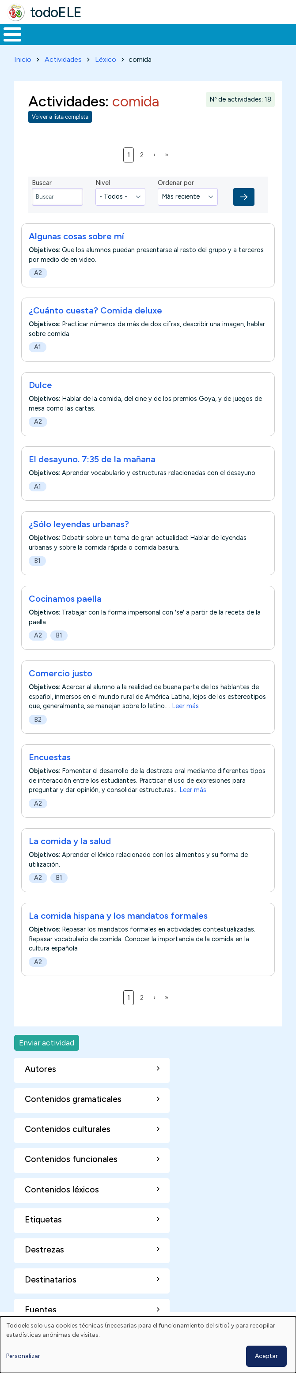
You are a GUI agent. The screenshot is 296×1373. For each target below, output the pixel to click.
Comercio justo (60, 673)
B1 (37, 561)
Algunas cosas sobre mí (76, 236)
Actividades (63, 59)
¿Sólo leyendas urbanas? (79, 524)
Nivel (102, 183)
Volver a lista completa (60, 116)
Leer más (185, 706)
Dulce (40, 385)
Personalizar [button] (23, 1356)
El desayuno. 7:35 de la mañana (92, 459)
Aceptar (266, 1356)
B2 (38, 720)
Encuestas (50, 757)
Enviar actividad (46, 1042)
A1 (37, 347)
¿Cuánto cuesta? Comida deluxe (95, 310)
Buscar (42, 183)
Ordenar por (176, 183)
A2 (38, 273)
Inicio (22, 59)
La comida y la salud (70, 841)
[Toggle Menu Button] (12, 34)
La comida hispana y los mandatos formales (118, 915)
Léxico (105, 59)
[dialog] (148, 1344)
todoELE (56, 12)
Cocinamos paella (65, 598)
